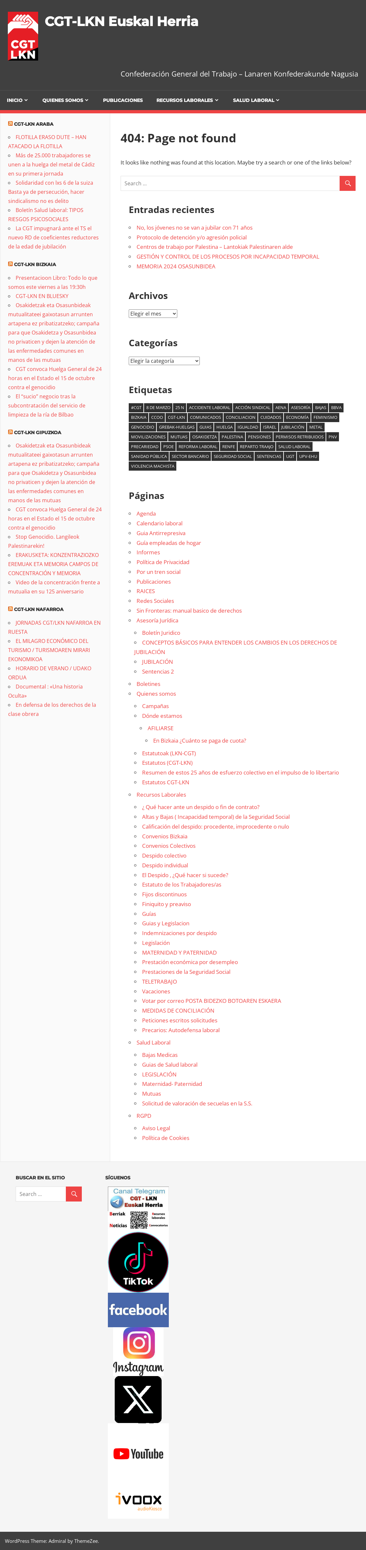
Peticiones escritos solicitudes (179, 1020)
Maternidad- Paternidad (172, 1084)
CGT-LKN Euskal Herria (121, 21)
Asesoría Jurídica (157, 620)
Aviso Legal (156, 1128)
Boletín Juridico (161, 632)
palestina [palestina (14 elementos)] (232, 437)
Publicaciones (123, 100)
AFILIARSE (160, 728)
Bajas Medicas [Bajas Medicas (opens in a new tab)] (160, 1055)
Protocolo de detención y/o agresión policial (192, 237)
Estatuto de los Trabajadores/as (181, 884)
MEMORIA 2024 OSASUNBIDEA (176, 266)
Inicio (14, 100)
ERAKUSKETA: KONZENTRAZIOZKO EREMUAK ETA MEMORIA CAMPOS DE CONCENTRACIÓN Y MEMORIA (53, 564)
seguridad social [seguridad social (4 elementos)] (233, 456)
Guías (149, 913)
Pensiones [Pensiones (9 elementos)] (259, 437)
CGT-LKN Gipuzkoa (37, 432)
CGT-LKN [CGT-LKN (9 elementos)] (176, 417)
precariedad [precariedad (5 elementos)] (144, 446)
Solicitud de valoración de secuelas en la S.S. (197, 1103)
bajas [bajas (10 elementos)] (320, 407)
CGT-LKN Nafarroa (39, 609)
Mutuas (151, 1093)
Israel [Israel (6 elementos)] (269, 427)
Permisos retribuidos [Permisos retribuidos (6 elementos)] (300, 437)
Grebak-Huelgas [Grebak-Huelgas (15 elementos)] (177, 427)
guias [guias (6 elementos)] (205, 427)
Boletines (148, 684)
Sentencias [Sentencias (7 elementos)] (269, 456)
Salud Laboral (253, 100)
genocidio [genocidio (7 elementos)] (142, 427)
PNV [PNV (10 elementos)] (333, 437)
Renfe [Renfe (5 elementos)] (228, 446)
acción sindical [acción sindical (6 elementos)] (253, 407)
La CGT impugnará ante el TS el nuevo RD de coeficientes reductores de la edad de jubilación (53, 237)
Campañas (155, 706)
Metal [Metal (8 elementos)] (316, 427)
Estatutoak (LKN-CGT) (169, 753)
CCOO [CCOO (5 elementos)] (157, 417)
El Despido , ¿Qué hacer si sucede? (185, 875)
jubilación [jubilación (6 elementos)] (292, 427)
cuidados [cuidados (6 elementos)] (270, 417)
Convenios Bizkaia (164, 836)
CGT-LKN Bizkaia (35, 264)
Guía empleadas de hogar (169, 543)
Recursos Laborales (184, 100)
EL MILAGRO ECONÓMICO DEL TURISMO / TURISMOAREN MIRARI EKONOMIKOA (49, 650)
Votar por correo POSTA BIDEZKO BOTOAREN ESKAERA (211, 1000)
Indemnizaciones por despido (179, 933)
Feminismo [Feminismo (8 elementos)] (325, 417)
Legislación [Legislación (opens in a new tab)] (156, 942)
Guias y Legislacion (165, 923)
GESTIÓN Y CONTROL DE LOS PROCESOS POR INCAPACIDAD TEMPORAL (228, 256)
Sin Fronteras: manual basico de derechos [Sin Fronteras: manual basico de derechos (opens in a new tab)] (189, 610)
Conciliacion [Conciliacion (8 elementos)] (241, 417)
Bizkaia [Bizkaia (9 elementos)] (138, 417)
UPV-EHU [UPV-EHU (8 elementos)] (308, 456)
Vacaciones (156, 991)
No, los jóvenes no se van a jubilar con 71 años (195, 227)
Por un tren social (159, 572)
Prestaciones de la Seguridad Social (186, 971)
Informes (148, 552)
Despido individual (165, 865)
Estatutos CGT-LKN (165, 782)
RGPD (144, 1115)
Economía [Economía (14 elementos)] (297, 417)
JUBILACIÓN (157, 661)
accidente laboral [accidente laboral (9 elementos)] (209, 407)
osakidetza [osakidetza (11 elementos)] (204, 437)
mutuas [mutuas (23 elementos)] (178, 437)
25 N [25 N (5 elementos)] (179, 407)
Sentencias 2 (158, 671)
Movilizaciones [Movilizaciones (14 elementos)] (148, 437)
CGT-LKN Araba (33, 124)
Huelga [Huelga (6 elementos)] (224, 427)
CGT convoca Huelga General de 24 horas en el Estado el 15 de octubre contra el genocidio (55, 378)
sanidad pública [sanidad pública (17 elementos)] (149, 456)
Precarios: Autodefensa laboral (181, 1030)
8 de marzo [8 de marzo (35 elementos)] (158, 407)
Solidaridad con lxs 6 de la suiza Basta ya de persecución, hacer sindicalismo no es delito (50, 192)
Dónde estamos (162, 715)
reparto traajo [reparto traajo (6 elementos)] (256, 446)
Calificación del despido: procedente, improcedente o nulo (215, 826)
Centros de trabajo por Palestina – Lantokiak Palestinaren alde (215, 246)
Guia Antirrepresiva (161, 533)
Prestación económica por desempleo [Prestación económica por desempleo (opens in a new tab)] (190, 962)
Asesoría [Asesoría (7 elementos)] (300, 407)
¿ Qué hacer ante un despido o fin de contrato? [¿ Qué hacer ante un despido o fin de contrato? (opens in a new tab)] (200, 807)
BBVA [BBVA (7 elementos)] (336, 407)
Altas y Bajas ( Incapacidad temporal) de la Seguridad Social (216, 816)
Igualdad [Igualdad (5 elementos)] (248, 427)
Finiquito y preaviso (166, 904)
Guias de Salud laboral (170, 1064)
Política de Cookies (165, 1138)
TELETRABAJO (159, 981)
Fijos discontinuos (164, 894)
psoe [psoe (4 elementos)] (168, 446)
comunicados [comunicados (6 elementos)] (205, 417)
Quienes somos (62, 100)
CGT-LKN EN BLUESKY (42, 296)
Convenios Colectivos (169, 845)
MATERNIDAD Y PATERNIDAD (179, 952)
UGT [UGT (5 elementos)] (290, 456)
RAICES (146, 591)
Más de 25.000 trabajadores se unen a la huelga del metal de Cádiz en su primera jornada (51, 164)
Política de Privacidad (163, 562)
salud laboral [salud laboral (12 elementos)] (294, 446)
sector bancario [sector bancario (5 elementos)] (190, 456)
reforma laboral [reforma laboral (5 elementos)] (198, 446)
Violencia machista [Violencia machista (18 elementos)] (152, 466)
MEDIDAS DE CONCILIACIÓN (178, 1010)
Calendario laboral (160, 523)
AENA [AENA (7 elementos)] (280, 407)
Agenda (146, 513)
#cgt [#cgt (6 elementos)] (136, 407)
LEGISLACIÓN (159, 1074)
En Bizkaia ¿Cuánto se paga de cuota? (199, 740)
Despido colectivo (164, 855)
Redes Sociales (155, 600)
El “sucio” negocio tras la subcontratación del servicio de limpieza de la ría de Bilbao (46, 405)
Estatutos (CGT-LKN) (167, 762)
